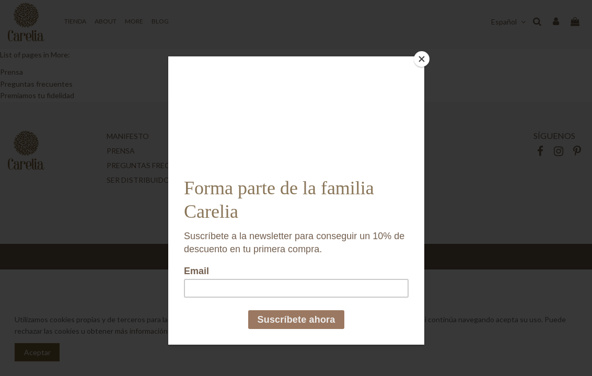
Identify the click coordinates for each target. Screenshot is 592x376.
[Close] (422, 59)
